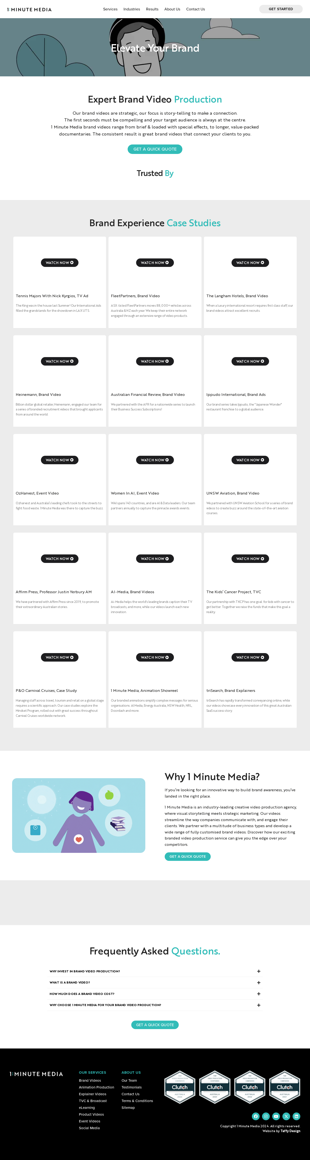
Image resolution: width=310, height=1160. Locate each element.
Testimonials (132, 1087)
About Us (172, 9)
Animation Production (96, 1087)
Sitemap (128, 1107)
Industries (132, 9)
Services (110, 9)
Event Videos (89, 1121)
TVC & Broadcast (93, 1101)
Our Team (129, 1080)
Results (152, 9)
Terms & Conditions (137, 1101)
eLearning (87, 1107)
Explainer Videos (92, 1094)
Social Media (89, 1128)
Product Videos (91, 1114)
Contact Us (195, 9)
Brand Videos (90, 1080)
